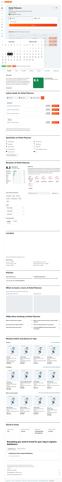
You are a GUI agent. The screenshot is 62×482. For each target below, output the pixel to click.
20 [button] (23, 38)
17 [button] (14, 38)
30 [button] (11, 44)
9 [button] (11, 35)
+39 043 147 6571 (12, 12)
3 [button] (14, 32)
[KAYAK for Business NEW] (2, 27)
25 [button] (17, 41)
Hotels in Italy (24, 480)
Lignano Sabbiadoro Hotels (43, 480)
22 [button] (29, 38)
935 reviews (18, 14)
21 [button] (26, 38)
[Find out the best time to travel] (2, 24)
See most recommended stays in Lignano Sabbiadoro (49, 392)
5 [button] (20, 32)
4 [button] (17, 32)
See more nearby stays (55, 342)
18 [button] (17, 38)
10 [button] (14, 35)
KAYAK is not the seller (33, 470)
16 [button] (11, 38)
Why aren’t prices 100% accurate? (33, 474)
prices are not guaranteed (30, 466)
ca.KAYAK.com (8, 480)
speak (7, 201)
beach (13, 195)
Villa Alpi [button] (8, 357)
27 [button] (23, 41)
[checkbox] (12, 222)
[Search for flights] (2, 5)
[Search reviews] (40, 193)
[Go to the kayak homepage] (8, 2)
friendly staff (8, 195)
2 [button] (11, 32)
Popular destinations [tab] (21, 448)
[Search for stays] (2, 8)
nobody (19, 198)
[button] (2, 2)
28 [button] (26, 41)
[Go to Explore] (2, 19)
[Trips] (2, 30)
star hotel (18, 195)
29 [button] (29, 41)
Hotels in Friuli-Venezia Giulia (33, 480)
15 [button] (38, 35)
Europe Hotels (18, 480)
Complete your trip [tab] (11, 448)
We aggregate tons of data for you (33, 472)
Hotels (13, 480)
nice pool (8, 198)
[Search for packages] (2, 13)
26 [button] (20, 41)
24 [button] (14, 41)
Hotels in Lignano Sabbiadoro (14, 456)
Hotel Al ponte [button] (9, 382)
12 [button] (20, 35)
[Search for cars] (2, 10)
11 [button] (17, 35)
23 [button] (11, 41)
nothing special (14, 198)
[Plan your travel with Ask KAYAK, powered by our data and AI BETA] (2, 16)
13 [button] (23, 35)
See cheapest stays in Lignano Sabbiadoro (51, 367)
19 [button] (20, 38)
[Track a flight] (2, 22)
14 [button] (26, 35)
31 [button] (14, 44)
